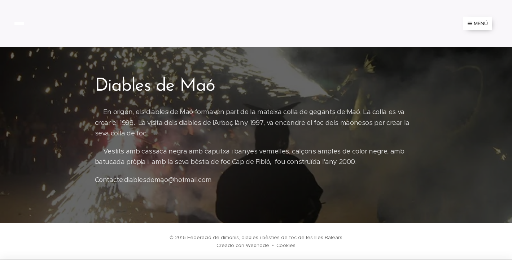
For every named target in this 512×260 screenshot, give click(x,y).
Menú (478, 23)
